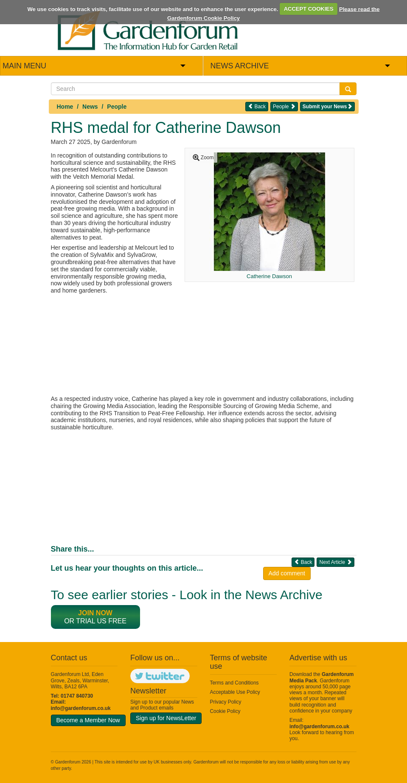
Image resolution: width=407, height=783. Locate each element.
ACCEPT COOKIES (309, 9)
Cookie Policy (225, 711)
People (116, 106)
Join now (95, 613)
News (90, 106)
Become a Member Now (88, 720)
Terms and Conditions (234, 683)
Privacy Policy (225, 702)
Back (257, 106)
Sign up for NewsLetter (166, 718)
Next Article (335, 562)
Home (65, 106)
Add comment (287, 573)
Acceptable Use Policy (235, 692)
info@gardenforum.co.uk (81, 708)
